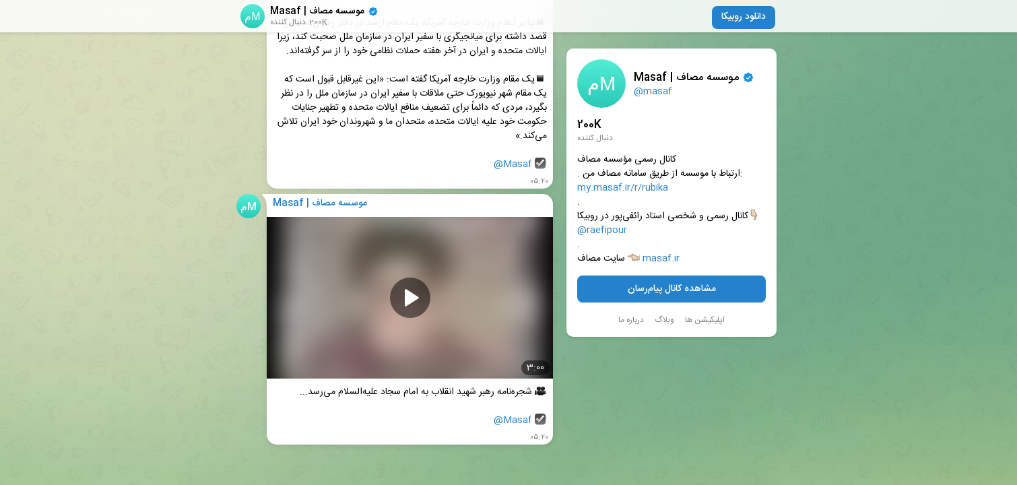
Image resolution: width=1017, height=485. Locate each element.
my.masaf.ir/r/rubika (622, 188)
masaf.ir (661, 259)
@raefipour (602, 231)
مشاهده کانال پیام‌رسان (672, 289)
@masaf (653, 92)
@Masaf (513, 165)
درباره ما (631, 320)
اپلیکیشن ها (705, 320)
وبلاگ (664, 320)
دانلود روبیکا (743, 17)
